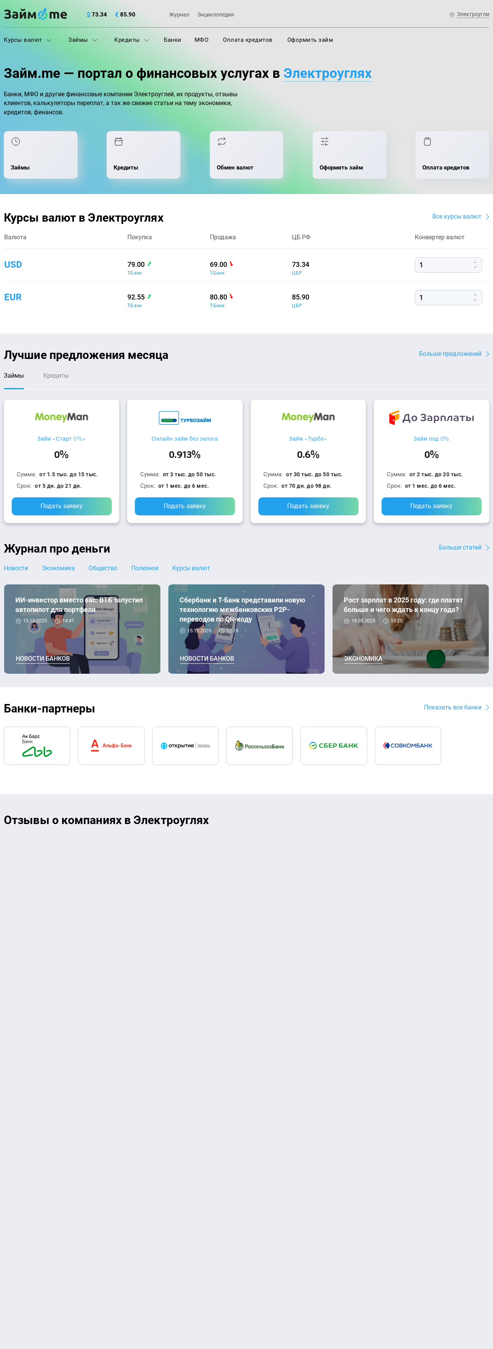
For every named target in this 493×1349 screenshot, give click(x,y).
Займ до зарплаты (275, 1223)
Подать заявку (61, 506)
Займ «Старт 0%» (61, 438)
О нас (11, 1101)
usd (13, 264)
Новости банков (43, 658)
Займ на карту (269, 1156)
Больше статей (460, 547)
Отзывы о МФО (25, 1223)
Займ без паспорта (276, 1189)
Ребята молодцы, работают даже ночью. (67, 859)
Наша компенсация (344, 1101)
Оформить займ (310, 39)
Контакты (105, 1101)
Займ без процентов (278, 1206)
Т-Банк (134, 273)
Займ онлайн (145, 1240)
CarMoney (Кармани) (114, 846)
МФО (202, 39)
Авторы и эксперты (218, 1101)
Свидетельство (20, 1302)
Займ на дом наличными (284, 1139)
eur (12, 297)
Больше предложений (450, 353)
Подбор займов (148, 1189)
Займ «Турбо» (308, 438)
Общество (103, 568)
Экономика (58, 568)
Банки (172, 39)
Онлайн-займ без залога (185, 438)
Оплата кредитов (248, 39)
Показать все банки (452, 707)
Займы (82, 39)
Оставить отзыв (247, 945)
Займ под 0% (432, 438)
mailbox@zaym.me (411, 1149)
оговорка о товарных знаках (240, 1295)
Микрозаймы (145, 1206)
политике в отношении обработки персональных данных (324, 1275)
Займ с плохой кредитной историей (299, 1173)
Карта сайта (460, 1101)
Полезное (144, 568)
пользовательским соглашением (82, 1282)
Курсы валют (27, 39)
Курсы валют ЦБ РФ (31, 1189)
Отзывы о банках (27, 1206)
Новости (16, 568)
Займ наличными (151, 1223)
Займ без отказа (272, 1240)
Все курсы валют (456, 216)
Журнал (179, 15)
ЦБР (297, 273)
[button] (487, 821)
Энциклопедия (215, 15)
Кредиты (131, 39)
